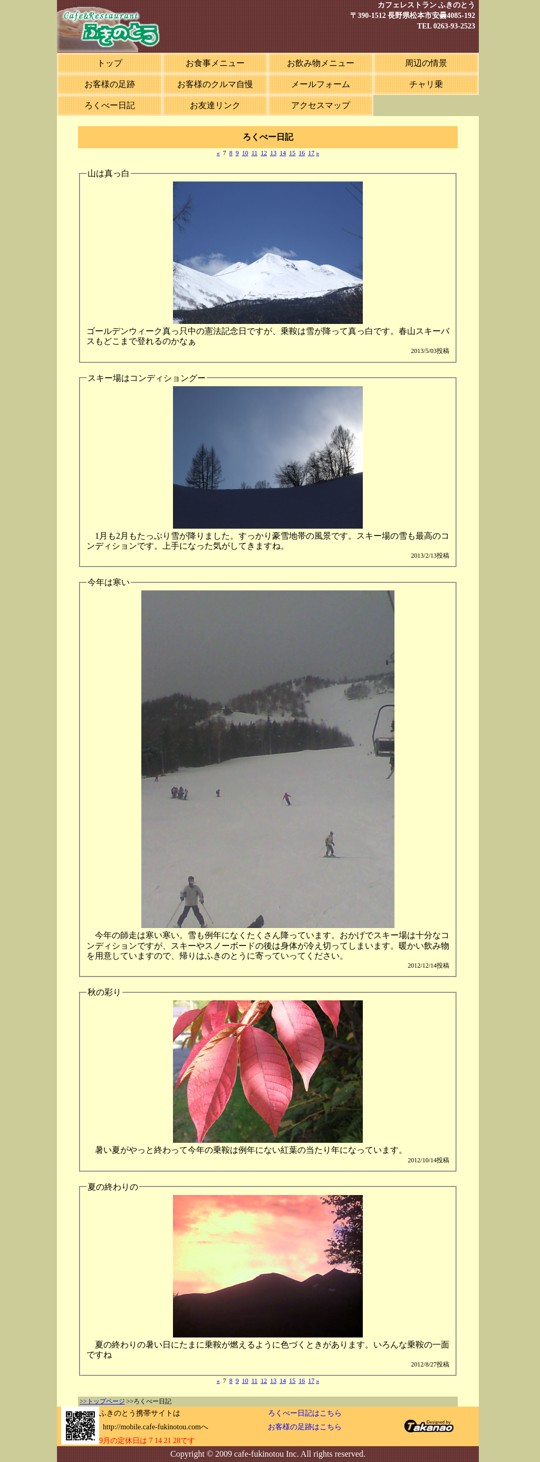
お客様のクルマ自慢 (215, 84)
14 (282, 153)
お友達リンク (215, 105)
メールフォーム (320, 84)
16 (301, 153)
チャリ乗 (426, 84)
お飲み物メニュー (320, 63)
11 (255, 153)
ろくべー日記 (109, 105)
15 (292, 153)
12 (264, 153)
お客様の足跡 (109, 84)
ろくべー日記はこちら (305, 1413)
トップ (109, 63)
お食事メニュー (215, 63)
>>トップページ (102, 1401)
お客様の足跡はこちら (305, 1427)
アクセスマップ (320, 105)
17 (311, 153)
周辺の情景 (426, 63)
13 (273, 153)
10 (245, 153)
